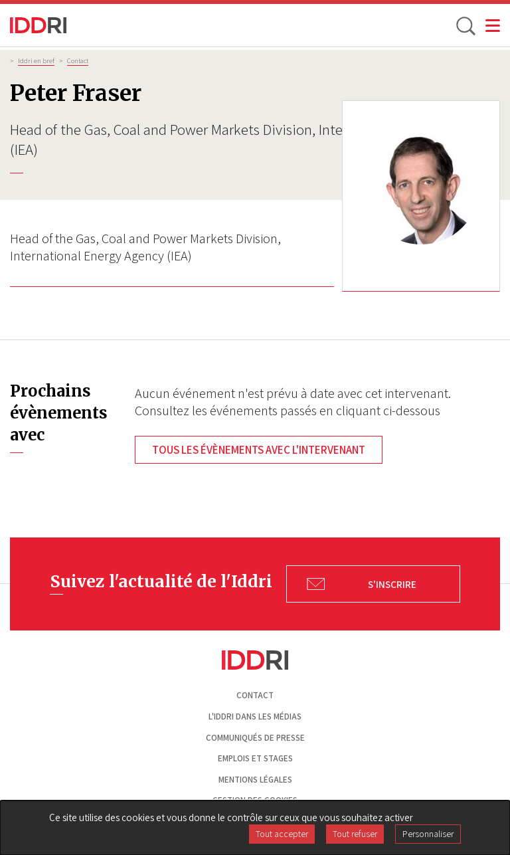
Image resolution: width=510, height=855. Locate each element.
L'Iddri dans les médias (255, 716)
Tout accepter (282, 834)
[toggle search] (465, 25)
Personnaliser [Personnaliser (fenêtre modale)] (428, 834)
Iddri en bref (36, 60)
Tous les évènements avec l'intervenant (258, 449)
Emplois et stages (255, 758)
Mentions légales (255, 779)
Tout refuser (355, 834)
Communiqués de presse (255, 737)
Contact (77, 60)
